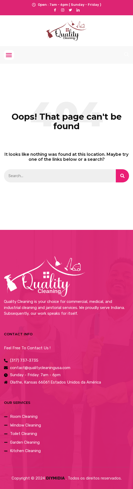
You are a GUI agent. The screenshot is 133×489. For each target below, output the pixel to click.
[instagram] (62, 10)
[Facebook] (55, 10)
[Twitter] (70, 10)
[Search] (122, 175)
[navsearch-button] (126, 54)
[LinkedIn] (78, 10)
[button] (9, 55)
